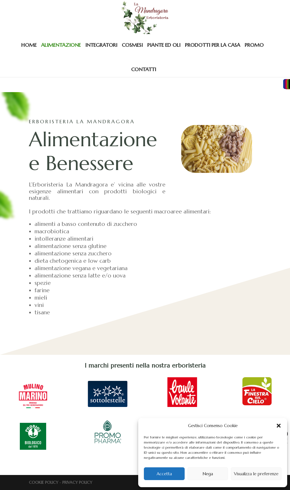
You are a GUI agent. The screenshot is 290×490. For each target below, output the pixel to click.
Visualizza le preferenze (256, 473)
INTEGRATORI (101, 45)
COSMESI (132, 45)
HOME (29, 45)
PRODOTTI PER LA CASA (212, 45)
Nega (207, 473)
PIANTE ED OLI (163, 45)
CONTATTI (143, 69)
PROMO (254, 45)
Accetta (164, 473)
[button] (279, 426)
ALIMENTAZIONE (61, 45)
